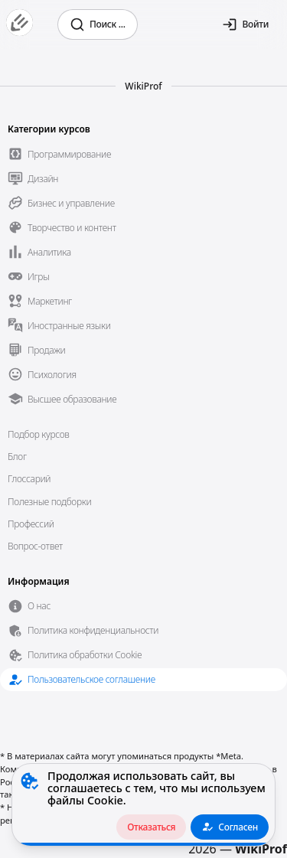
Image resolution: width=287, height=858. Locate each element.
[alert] (143, 805)
